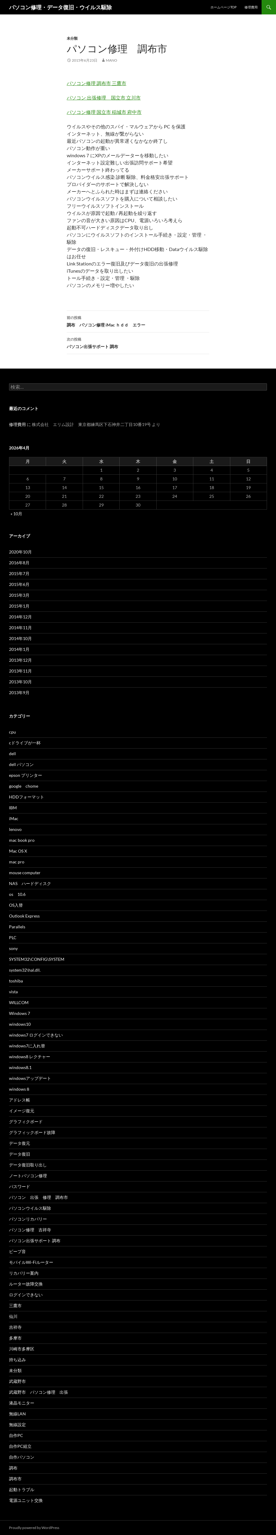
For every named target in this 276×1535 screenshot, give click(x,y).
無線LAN (17, 1413)
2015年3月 (19, 595)
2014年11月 (20, 627)
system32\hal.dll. (25, 970)
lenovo (15, 829)
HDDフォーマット (26, 796)
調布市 (15, 1478)
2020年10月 (20, 551)
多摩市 (15, 1337)
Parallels (17, 926)
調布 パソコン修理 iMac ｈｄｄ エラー (138, 320)
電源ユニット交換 (26, 1500)
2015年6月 (19, 584)
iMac (13, 818)
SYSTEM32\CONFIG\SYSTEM (36, 959)
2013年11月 (20, 670)
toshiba (16, 980)
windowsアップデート (30, 1078)
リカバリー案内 (23, 1273)
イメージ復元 (21, 1110)
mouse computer (25, 872)
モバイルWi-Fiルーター (31, 1262)
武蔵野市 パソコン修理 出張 (38, 1392)
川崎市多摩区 (21, 1348)
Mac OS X (18, 850)
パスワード (19, 1186)
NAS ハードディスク (30, 883)
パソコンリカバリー (28, 1218)
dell (12, 753)
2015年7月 (19, 573)
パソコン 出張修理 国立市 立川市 (104, 97)
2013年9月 (19, 692)
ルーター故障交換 (26, 1283)
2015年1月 (19, 605)
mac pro (16, 861)
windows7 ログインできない (36, 1034)
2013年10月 (20, 681)
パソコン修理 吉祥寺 (30, 1229)
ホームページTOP (223, 7)
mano (111, 60)
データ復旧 (19, 1154)
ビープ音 (17, 1251)
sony (13, 948)
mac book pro (22, 840)
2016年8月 (19, 562)
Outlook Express (24, 915)
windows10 (20, 1024)
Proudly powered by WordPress (34, 1527)
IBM (13, 807)
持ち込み (17, 1359)
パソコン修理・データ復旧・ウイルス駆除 (60, 7)
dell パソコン (21, 764)
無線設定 (17, 1424)
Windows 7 (19, 1013)
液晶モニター (21, 1402)
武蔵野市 (17, 1381)
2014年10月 (20, 638)
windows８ (19, 1089)
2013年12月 (20, 660)
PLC (13, 937)
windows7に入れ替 (27, 1045)
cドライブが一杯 (25, 742)
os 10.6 (17, 894)
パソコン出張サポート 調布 (138, 342)
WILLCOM (19, 1002)
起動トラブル (21, 1489)
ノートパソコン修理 (28, 1175)
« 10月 (16, 513)
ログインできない (26, 1294)
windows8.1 (20, 1067)
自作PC (16, 1435)
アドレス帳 (19, 1099)
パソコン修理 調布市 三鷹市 (96, 83)
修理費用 (251, 7)
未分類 (72, 38)
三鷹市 (15, 1305)
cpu (12, 731)
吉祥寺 (15, 1327)
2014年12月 (20, 616)
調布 (13, 1467)
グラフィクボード (26, 1121)
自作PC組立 (20, 1446)
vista (13, 991)
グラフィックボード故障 (32, 1132)
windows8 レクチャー (29, 1056)
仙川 (13, 1316)
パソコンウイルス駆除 (30, 1208)
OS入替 (16, 905)
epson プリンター (25, 775)
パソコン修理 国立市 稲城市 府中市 (104, 112)
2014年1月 (19, 649)
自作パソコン (21, 1457)
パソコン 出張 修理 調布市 (40, 1197)
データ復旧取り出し (28, 1164)
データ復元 (19, 1143)
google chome (23, 786)
